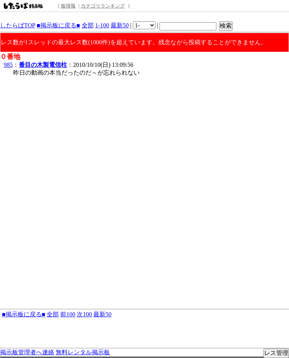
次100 (84, 314)
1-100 (102, 25)
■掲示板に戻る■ (58, 25)
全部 (88, 25)
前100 (67, 314)
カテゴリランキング (103, 6)
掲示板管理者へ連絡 (27, 352)
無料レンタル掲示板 (83, 352)
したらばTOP (17, 25)
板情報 (68, 6)
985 (8, 65)
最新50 (120, 25)
